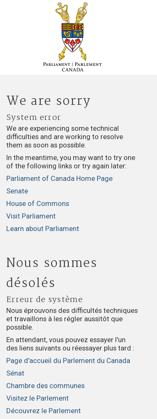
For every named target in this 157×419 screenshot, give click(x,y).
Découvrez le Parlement (43, 410)
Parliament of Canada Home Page (59, 178)
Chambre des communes (45, 385)
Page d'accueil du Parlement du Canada (68, 360)
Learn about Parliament (42, 228)
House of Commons (37, 203)
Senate (17, 191)
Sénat (15, 373)
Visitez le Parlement (37, 398)
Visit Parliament (31, 216)
